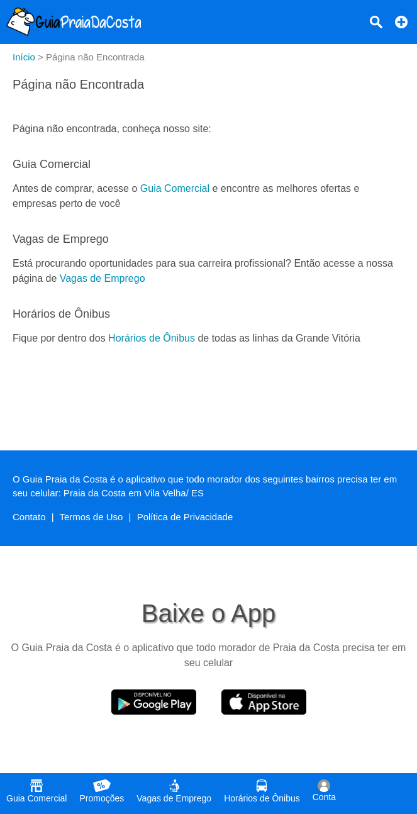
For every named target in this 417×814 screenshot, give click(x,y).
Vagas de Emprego (102, 278)
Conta (324, 790)
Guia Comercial (174, 188)
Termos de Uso (91, 516)
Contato (29, 516)
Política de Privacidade (185, 516)
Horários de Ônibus (151, 338)
